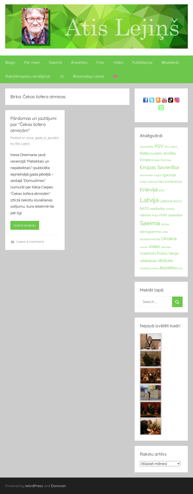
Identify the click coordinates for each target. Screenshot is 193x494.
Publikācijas (142, 62)
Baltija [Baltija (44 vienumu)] (145, 153)
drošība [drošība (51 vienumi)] (169, 153)
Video (118, 62)
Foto (100, 62)
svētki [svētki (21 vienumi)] (165, 232)
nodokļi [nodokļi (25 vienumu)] (170, 208)
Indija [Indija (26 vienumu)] (143, 181)
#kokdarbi (170, 62)
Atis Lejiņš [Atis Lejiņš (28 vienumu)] (170, 146)
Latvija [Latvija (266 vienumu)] (149, 200)
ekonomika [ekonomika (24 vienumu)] (146, 175)
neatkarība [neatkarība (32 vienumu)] (157, 208)
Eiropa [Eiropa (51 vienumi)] (145, 160)
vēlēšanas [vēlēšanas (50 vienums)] (148, 261)
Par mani (32, 62)
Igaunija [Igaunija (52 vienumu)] (169, 175)
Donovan (58, 486)
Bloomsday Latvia (88, 76)
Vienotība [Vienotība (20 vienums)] (166, 247)
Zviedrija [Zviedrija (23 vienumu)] (145, 268)
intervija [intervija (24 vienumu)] (152, 181)
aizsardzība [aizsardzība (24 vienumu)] (146, 146)
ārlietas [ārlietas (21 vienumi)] (155, 268)
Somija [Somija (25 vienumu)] (165, 224)
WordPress (34, 486)
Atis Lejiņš (22, 144)
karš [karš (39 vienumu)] (161, 182)
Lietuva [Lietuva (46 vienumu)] (166, 201)
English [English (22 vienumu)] (158, 175)
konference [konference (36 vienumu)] (173, 181)
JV (61, 76)
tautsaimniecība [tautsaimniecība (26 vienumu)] (150, 239)
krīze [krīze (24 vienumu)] (161, 190)
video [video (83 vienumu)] (154, 246)
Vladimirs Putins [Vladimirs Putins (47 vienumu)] (153, 253)
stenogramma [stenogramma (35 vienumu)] (150, 231)
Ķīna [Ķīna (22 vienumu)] (180, 268)
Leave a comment (30, 242)
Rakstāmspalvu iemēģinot (27, 76)
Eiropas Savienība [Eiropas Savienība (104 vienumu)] (159, 167)
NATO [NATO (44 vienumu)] (144, 209)
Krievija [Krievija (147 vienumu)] (149, 189)
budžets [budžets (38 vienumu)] (156, 153)
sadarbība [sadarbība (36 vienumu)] (175, 215)
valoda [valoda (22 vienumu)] (143, 247)
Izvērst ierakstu (25, 225)
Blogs (10, 62)
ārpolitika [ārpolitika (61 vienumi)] (168, 268)
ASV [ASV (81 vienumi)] (158, 146)
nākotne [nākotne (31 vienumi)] (145, 215)
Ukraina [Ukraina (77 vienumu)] (169, 238)
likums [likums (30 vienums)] (177, 201)
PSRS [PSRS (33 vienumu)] (163, 215)
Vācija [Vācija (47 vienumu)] (173, 253)
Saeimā (55, 62)
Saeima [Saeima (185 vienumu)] (150, 223)
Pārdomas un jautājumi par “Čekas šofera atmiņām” (33, 124)
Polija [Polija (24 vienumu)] (155, 215)
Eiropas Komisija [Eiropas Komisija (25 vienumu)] (161, 160)
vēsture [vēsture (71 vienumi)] (165, 260)
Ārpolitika (79, 62)
